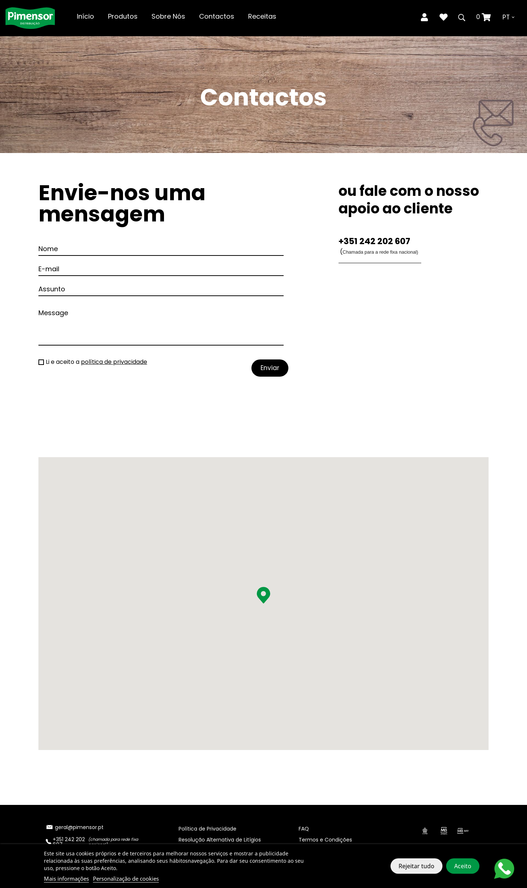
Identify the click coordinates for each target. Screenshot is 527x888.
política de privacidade (114, 362)
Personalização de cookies (126, 878)
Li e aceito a (96, 362)
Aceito (462, 866)
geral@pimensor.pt (79, 827)
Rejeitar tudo (416, 866)
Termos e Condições (325, 839)
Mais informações (66, 878)
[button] (263, 595)
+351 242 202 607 (374, 241)
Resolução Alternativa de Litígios (220, 839)
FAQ (304, 828)
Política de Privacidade (207, 828)
